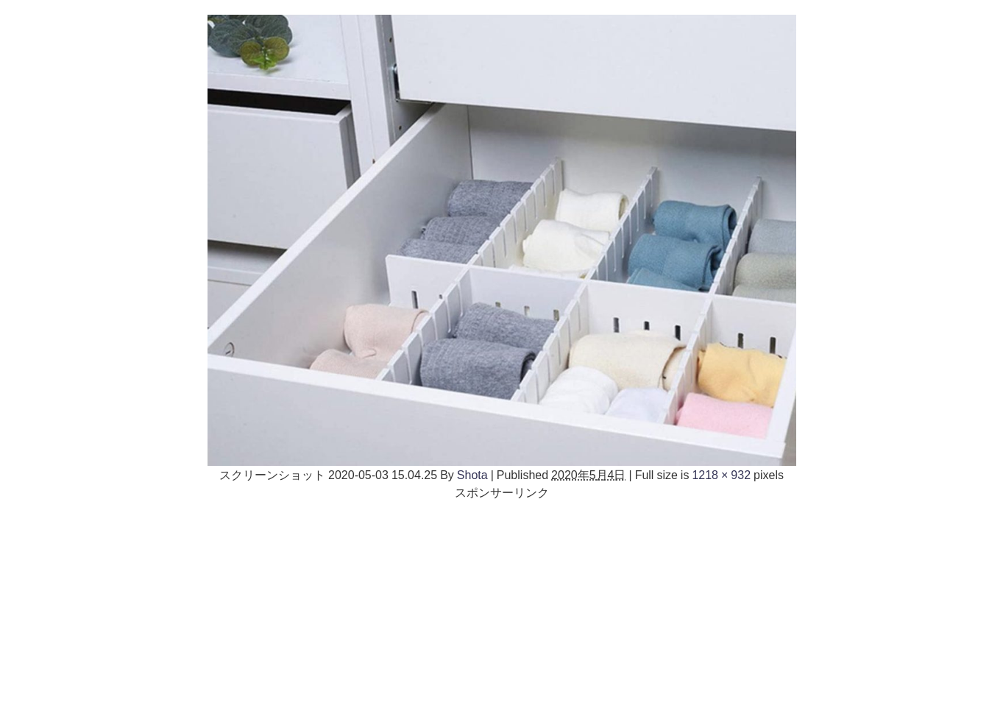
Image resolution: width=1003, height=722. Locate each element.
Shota (472, 475)
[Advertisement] (502, 604)
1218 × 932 (721, 475)
